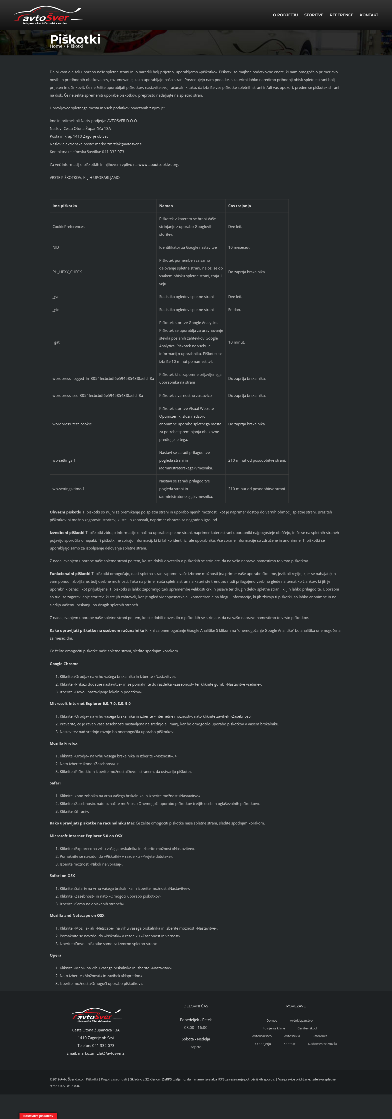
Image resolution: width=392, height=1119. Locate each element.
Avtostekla (292, 1036)
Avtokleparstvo (301, 1020)
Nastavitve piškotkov (38, 1116)
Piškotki (92, 1079)
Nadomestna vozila (322, 1043)
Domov (272, 1020)
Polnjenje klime (273, 1028)
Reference (319, 1036)
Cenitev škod (307, 1028)
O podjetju (263, 1043)
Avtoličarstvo (262, 1036)
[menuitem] (285, 15)
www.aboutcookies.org (158, 164)
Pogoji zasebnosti (114, 1079)
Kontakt (290, 1043)
